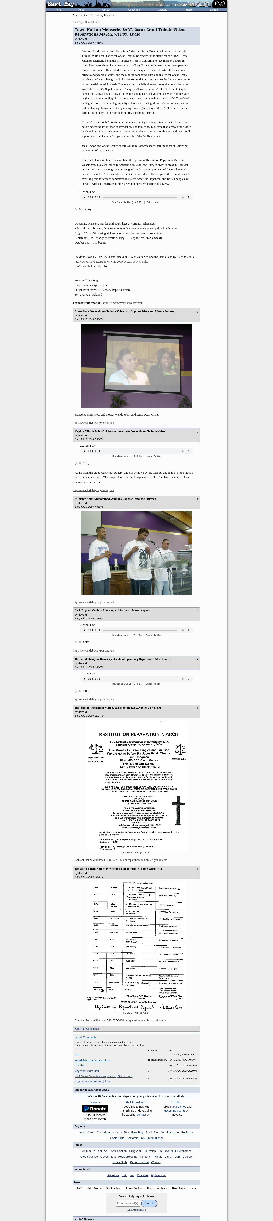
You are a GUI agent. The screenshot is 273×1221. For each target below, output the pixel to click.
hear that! (80, 1065)
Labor (168, 1156)
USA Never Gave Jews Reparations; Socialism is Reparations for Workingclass (103, 1079)
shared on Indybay (96, 131)
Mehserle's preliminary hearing (171, 103)
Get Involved (114, 1188)
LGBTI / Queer (183, 1156)
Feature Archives (157, 1188)
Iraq (132, 1175)
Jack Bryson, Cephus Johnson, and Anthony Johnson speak (112, 610)
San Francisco (170, 1132)
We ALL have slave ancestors (92, 1060)
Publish (189, 9)
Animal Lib (88, 1151)
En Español (165, 1151)
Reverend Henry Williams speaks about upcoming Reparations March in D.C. (124, 659)
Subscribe (134, 9)
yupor (78, 1054)
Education (149, 1151)
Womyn (156, 1162)
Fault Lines (179, 1188)
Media (158, 1156)
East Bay (78, 22)
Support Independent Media (92, 1089)
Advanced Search (136, 1209)
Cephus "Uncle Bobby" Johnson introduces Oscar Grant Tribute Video (120, 431)
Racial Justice (92, 22)
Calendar (162, 9)
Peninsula (187, 1132)
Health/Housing (127, 1156)
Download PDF (130, 852)
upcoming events (174, 1110)
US (143, 1138)
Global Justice (89, 1156)
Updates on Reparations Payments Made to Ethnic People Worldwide (118, 868)
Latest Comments (85, 1037)
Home (57, 9)
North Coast (86, 1132)
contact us (143, 1114)
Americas (113, 1175)
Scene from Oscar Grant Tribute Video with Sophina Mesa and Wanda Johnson (125, 311)
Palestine (142, 1175)
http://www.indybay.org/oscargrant (122, 302)
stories (179, 1106)
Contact (106, 9)
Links (193, 1188)
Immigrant (146, 1156)
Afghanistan (158, 1175)
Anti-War (103, 1151)
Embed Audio (154, 202)
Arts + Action (119, 1151)
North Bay (122, 1132)
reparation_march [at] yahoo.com (147, 860)
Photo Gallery (134, 1188)
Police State (120, 1162)
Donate (214, 9)
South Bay (152, 1132)
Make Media (94, 1188)
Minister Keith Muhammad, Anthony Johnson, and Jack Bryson (115, 498)
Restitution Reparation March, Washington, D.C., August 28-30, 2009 (118, 707)
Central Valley (105, 1132)
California (133, 1138)
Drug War (135, 1151)
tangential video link (87, 1071)
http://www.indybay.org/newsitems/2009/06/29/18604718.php (111, 261)
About (82, 9)
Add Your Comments (87, 1028)
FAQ (79, 1188)
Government (108, 1156)
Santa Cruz (117, 1138)
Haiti (124, 1175)
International (155, 1138)
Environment (183, 1151)
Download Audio (121, 202)
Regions (80, 1126)
